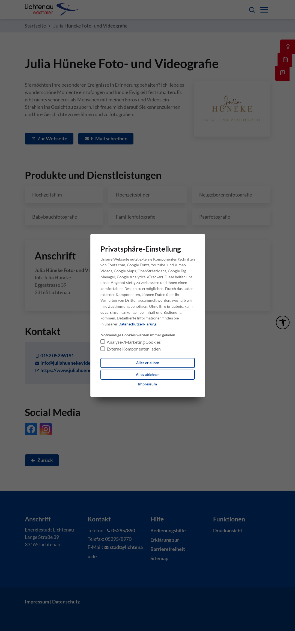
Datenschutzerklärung (137, 323)
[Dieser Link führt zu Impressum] (147, 384)
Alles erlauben (147, 362)
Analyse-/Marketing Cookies (134, 341)
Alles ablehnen (147, 374)
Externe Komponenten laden (134, 348)
